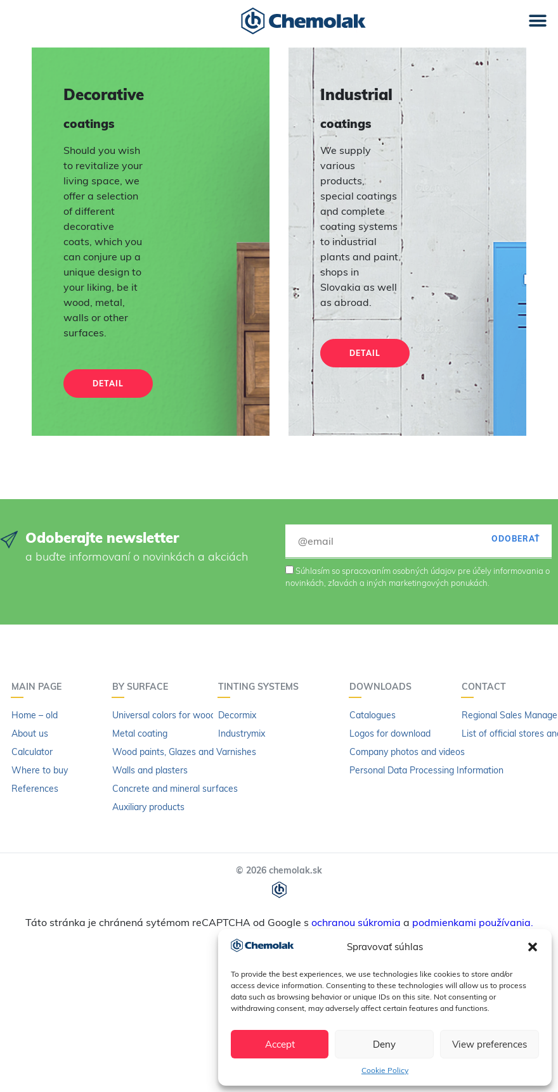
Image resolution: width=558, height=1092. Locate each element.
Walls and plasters (150, 770)
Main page (39, 686)
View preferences (489, 1044)
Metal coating (139, 733)
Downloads (383, 686)
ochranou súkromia (356, 922)
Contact (487, 686)
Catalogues (372, 715)
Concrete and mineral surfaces (175, 788)
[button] (532, 947)
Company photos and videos (407, 752)
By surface (143, 686)
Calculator (32, 752)
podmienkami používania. (472, 922)
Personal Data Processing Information (426, 770)
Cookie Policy (384, 1070)
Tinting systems (261, 686)
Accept (280, 1044)
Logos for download (390, 733)
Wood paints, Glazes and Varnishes (184, 752)
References (34, 788)
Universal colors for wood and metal (185, 715)
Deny (384, 1044)
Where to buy (39, 770)
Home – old (34, 715)
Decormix (237, 715)
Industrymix (241, 733)
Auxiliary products (148, 807)
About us (29, 733)
